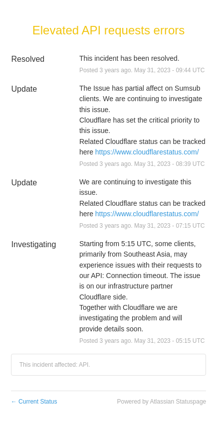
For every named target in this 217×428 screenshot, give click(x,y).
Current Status (34, 401)
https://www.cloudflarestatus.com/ (147, 152)
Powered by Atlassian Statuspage (161, 401)
